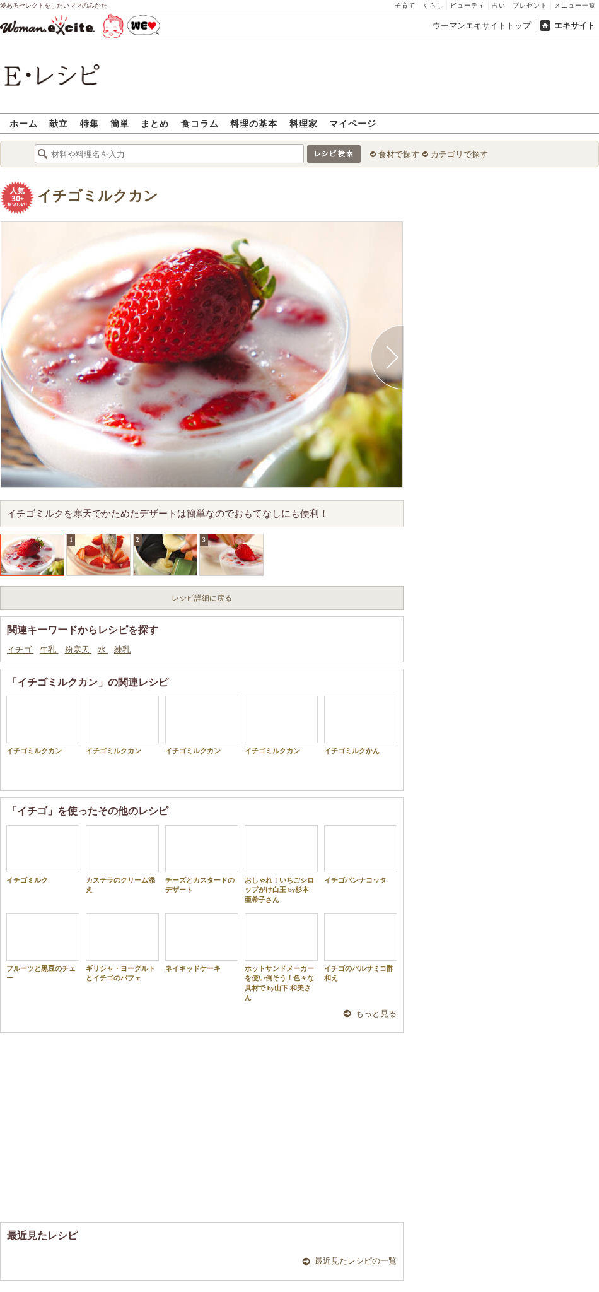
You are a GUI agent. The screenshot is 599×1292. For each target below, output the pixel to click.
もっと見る (376, 1013)
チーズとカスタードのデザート (201, 859)
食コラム (200, 123)
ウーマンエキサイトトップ (482, 25)
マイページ (352, 123)
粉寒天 (78, 649)
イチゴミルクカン (97, 196)
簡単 (119, 123)
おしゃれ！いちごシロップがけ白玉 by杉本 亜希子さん (281, 864)
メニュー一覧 (575, 5)
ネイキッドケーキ (201, 942)
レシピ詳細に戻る (202, 598)
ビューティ (467, 5)
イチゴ (20, 649)
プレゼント (530, 5)
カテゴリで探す (459, 154)
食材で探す (398, 154)
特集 (89, 123)
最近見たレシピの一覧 (356, 1261)
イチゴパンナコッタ (360, 854)
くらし (432, 5)
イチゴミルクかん (360, 725)
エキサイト (574, 25)
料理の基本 (253, 123)
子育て (405, 5)
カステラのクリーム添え (122, 859)
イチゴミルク (42, 854)
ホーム (23, 123)
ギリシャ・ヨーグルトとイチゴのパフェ (122, 947)
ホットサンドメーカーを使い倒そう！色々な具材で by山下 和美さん (281, 957)
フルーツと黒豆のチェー (42, 947)
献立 (58, 123)
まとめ (155, 123)
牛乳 (49, 649)
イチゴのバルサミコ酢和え (360, 947)
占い (499, 5)
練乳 (122, 649)
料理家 (303, 123)
